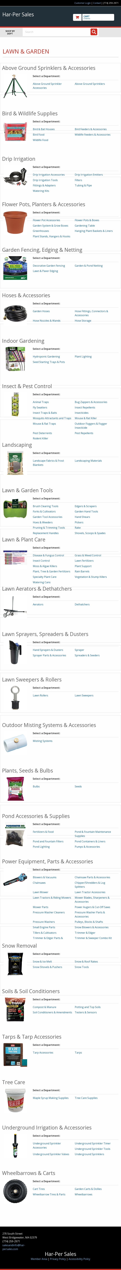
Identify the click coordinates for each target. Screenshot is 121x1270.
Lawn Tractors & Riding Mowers (52, 897)
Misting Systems (42, 741)
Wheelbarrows (83, 1194)
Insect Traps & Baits (45, 413)
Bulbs (36, 786)
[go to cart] (96, 17)
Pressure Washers (44, 922)
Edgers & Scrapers (86, 506)
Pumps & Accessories (87, 846)
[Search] (94, 32)
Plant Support (83, 566)
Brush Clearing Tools (45, 506)
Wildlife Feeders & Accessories (92, 134)
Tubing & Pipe (83, 185)
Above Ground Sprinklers (90, 84)
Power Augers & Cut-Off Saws (92, 907)
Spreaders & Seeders (87, 655)
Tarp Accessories (43, 1052)
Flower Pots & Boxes (87, 220)
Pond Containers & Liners (90, 841)
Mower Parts (40, 907)
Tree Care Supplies (86, 1098)
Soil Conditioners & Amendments (52, 1012)
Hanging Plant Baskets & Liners (94, 231)
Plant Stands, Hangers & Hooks (51, 236)
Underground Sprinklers (89, 1154)
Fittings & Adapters (44, 185)
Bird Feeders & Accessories (91, 129)
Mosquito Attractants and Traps (52, 418)
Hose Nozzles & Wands (46, 320)
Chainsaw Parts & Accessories (92, 877)
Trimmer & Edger (85, 932)
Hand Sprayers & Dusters (48, 650)
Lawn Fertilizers (84, 560)
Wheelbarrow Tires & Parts (49, 1194)
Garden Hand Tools (86, 511)
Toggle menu (111, 31)
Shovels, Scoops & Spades (90, 533)
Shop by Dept (10, 32)
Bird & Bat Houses (44, 129)
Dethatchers (82, 604)
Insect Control (41, 560)
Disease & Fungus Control (48, 555)
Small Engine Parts (44, 927)
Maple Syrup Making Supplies (51, 1098)
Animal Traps (41, 402)
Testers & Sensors (86, 1012)
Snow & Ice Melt (42, 961)
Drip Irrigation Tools (45, 180)
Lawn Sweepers (84, 695)
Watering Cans (42, 582)
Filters (78, 180)
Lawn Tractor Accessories (90, 892)
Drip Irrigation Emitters (89, 174)
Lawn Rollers (40, 695)
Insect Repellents (85, 407)
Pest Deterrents (42, 433)
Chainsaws (39, 882)
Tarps (78, 1052)
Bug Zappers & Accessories (91, 402)
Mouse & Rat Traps (44, 423)
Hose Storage (83, 320)
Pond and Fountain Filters (48, 841)
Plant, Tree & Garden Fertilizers (51, 571)
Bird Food (38, 134)
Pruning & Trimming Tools (49, 527)
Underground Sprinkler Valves (51, 1154)
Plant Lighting (83, 356)
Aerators (38, 604)
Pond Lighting (41, 846)
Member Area (39, 1259)
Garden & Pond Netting (89, 265)
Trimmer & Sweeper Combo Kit (93, 938)
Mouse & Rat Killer (86, 418)
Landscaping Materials (88, 460)
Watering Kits (41, 191)
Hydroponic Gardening (46, 356)
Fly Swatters (40, 407)
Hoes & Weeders (43, 522)
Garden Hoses (41, 311)
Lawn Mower (40, 892)
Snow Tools (82, 967)
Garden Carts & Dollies (88, 1189)
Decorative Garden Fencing (49, 265)
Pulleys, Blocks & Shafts (89, 922)
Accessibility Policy (79, 1259)
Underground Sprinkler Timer (93, 1143)
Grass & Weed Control (88, 555)
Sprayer (79, 650)
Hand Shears (82, 517)
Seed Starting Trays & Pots (49, 362)
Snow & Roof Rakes (86, 961)
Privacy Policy (58, 1259)
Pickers (79, 522)
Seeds (78, 786)
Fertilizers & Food (43, 832)
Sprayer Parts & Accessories (49, 655)
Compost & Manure (44, 1007)
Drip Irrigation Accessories (49, 174)
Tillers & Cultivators (44, 932)
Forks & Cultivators (44, 511)
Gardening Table (85, 225)
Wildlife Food (40, 140)
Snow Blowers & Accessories (92, 927)
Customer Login (82, 2)
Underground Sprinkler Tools (92, 1149)
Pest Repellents (84, 433)
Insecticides (81, 413)
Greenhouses (41, 231)
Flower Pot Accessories (46, 220)
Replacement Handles (46, 533)
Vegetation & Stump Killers (91, 577)
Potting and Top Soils (88, 1007)
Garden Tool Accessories (47, 517)
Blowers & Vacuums (44, 877)
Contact (97, 2)
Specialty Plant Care (44, 577)
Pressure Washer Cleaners (49, 912)
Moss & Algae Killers (45, 566)
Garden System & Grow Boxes (50, 225)
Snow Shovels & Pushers (47, 967)
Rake (78, 527)
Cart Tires (39, 1189)
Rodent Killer (40, 438)
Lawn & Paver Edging (45, 271)
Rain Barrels (82, 571)
